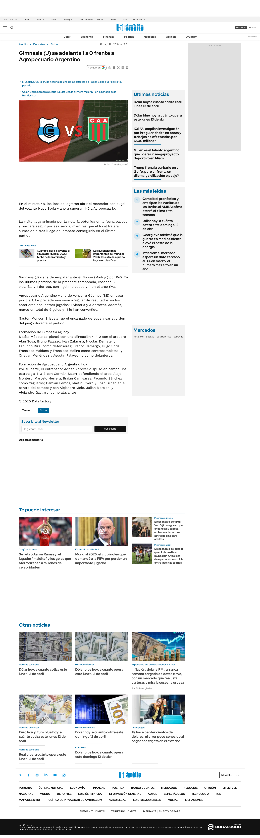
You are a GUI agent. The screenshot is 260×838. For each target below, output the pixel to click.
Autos (152, 794)
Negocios (150, 37)
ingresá (252, 28)
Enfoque (68, 19)
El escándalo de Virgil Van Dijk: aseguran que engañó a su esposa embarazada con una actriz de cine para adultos (168, 530)
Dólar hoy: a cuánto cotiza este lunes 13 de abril (158, 104)
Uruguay (191, 37)
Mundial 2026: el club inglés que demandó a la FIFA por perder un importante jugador (101, 558)
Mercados (169, 788)
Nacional (26, 794)
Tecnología (200, 794)
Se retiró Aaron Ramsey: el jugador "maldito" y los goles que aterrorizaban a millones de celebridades (45, 560)
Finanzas (108, 37)
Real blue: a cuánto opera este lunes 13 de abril (42, 756)
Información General (125, 794)
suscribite (241, 28)
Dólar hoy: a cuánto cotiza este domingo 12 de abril (160, 225)
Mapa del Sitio (29, 800)
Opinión (171, 37)
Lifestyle (230, 788)
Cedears (178, 337)
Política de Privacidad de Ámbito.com (74, 800)
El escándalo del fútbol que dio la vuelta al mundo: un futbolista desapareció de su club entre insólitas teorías (168, 555)
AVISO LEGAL (117, 800)
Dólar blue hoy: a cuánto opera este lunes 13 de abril (158, 117)
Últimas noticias (51, 788)
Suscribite (110, 429)
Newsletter (252, 36)
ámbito (23, 44)
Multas (173, 800)
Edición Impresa (90, 794)
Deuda (113, 19)
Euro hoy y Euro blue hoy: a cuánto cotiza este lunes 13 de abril (42, 736)
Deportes (39, 44)
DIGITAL (93, 811)
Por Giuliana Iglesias (142, 688)
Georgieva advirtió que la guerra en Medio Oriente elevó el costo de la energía (162, 241)
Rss (218, 794)
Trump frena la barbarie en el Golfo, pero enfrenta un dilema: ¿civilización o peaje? (156, 171)
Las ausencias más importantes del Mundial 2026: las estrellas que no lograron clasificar (109, 255)
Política (129, 37)
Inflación (40, 19)
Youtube (55, 775)
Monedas (138, 337)
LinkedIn (45, 775)
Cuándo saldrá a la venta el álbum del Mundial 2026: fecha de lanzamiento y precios (53, 255)
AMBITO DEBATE (161, 811)
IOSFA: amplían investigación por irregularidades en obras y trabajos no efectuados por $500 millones (157, 135)
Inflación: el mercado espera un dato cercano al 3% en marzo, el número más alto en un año (161, 261)
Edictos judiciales (147, 800)
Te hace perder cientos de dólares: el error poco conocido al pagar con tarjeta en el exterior (158, 736)
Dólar (26, 19)
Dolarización (139, 19)
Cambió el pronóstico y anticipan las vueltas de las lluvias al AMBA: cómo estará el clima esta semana (162, 207)
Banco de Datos (142, 788)
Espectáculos (174, 794)
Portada (25, 788)
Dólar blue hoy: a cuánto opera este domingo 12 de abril (99, 754)
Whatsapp (64, 775)
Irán (125, 19)
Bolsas (150, 337)
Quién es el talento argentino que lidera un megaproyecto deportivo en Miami (156, 154)
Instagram (36, 775)
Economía (87, 37)
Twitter (20, 775)
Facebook (29, 775)
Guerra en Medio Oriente (91, 19)
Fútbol (54, 44)
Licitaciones (194, 800)
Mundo (45, 794)
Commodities (164, 337)
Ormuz (54, 19)
